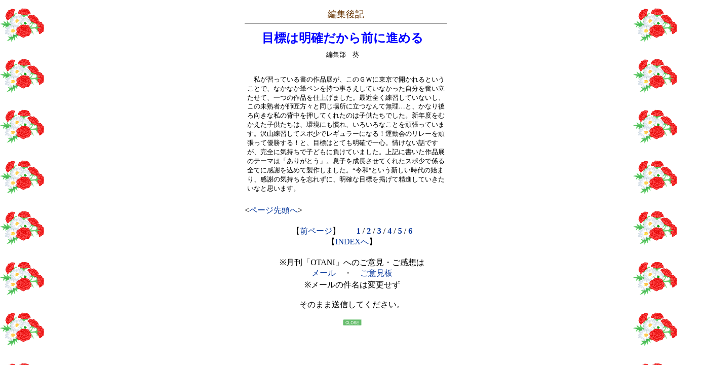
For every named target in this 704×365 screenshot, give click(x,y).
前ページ (316, 231)
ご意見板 (376, 273)
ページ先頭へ (273, 210)
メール (323, 273)
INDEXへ (352, 241)
